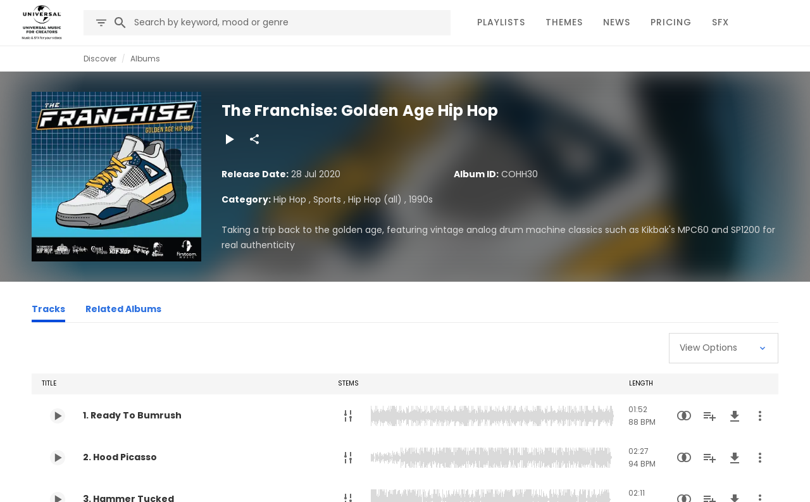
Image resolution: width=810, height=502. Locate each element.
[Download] (734, 416)
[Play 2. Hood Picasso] (57, 457)
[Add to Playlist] (709, 416)
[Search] (120, 22)
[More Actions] (760, 416)
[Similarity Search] (684, 416)
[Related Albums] (123, 311)
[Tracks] (48, 311)
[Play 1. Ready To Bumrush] (57, 416)
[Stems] (348, 416)
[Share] (254, 139)
